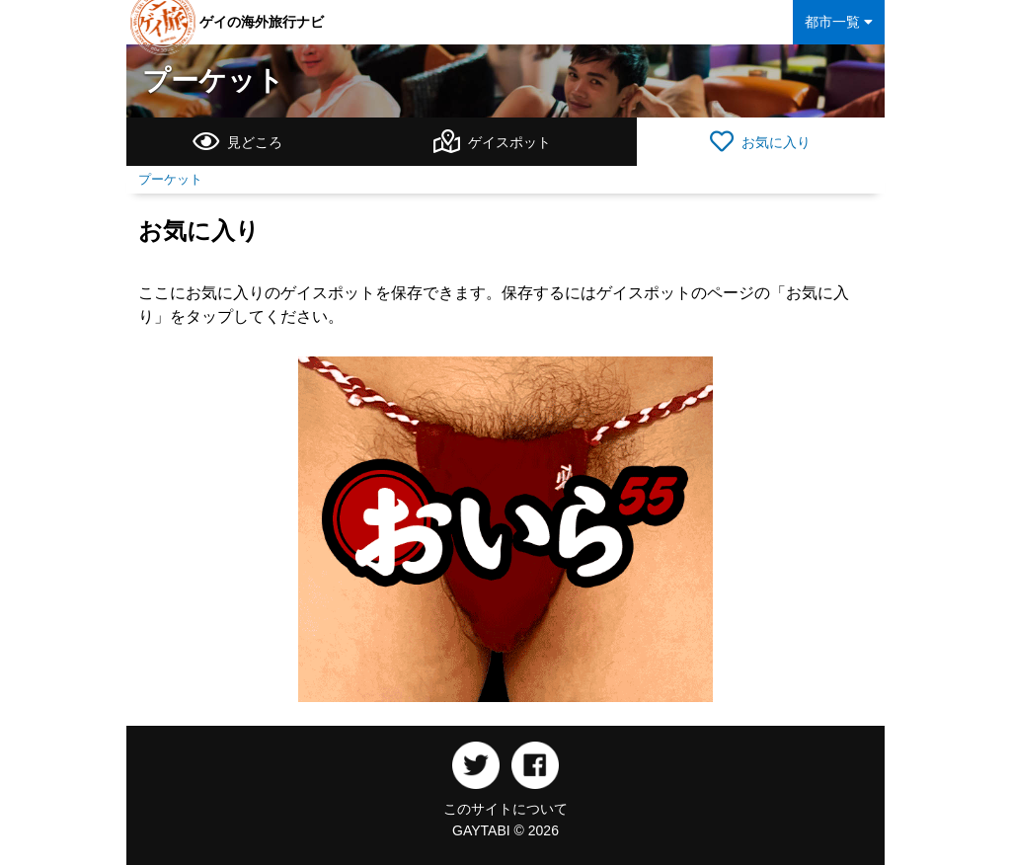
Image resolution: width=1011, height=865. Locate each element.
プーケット (213, 80)
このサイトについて (505, 809)
